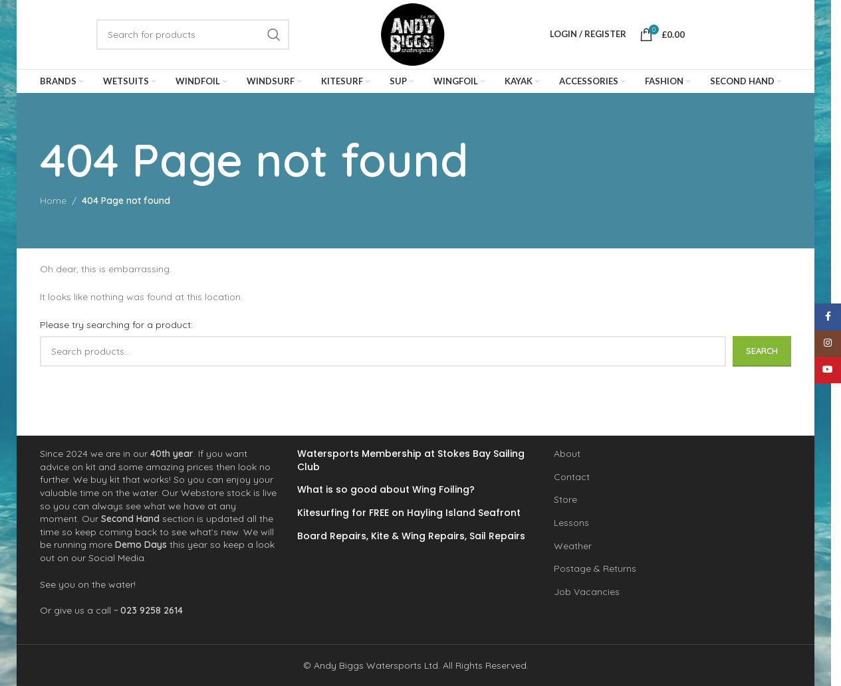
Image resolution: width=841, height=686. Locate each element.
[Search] (192, 34)
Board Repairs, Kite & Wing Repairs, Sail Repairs (411, 535)
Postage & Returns (595, 568)
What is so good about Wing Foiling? (386, 489)
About (567, 454)
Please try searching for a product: (116, 325)
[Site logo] (412, 34)
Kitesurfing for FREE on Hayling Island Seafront (409, 513)
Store (565, 499)
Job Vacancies (587, 592)
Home (53, 201)
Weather (573, 545)
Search (762, 350)
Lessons (571, 523)
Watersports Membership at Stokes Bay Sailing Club (411, 460)
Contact (572, 477)
